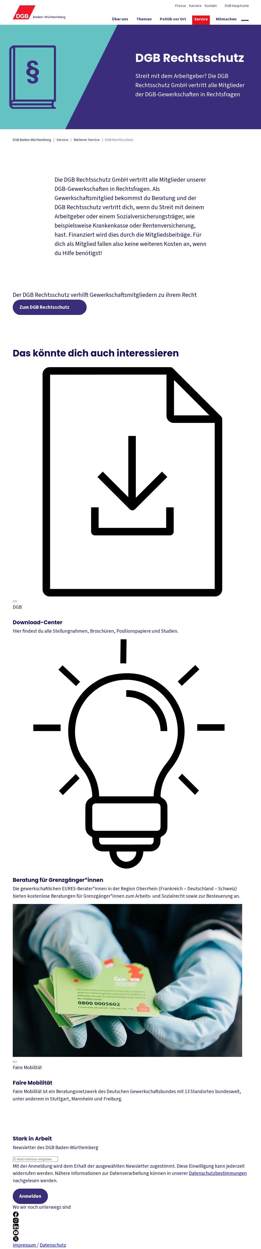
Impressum (25, 1245)
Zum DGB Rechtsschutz (44, 307)
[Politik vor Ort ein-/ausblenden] (173, 20)
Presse (180, 5)
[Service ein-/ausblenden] (201, 20)
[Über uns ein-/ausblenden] (120, 20)
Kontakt (211, 5)
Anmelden (30, 1196)
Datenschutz (53, 1245)
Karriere (195, 5)
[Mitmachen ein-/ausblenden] (226, 20)
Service (62, 139)
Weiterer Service (87, 139)
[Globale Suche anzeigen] (245, 20)
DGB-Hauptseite (236, 5)
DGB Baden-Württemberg (32, 139)
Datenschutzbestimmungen (218, 1173)
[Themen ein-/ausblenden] (144, 20)
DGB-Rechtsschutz (119, 139)
